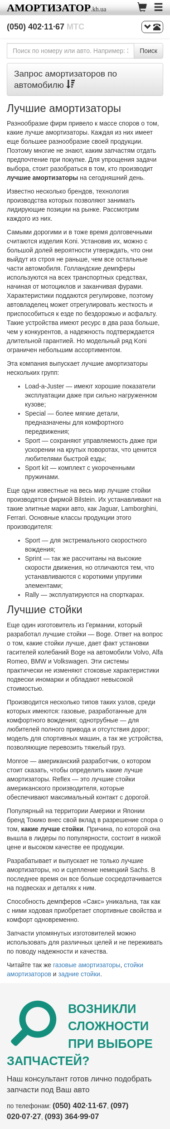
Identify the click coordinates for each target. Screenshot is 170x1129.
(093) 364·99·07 (71, 1116)
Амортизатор (49, 8)
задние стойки (79, 974)
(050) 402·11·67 (45, 26)
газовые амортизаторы (86, 965)
